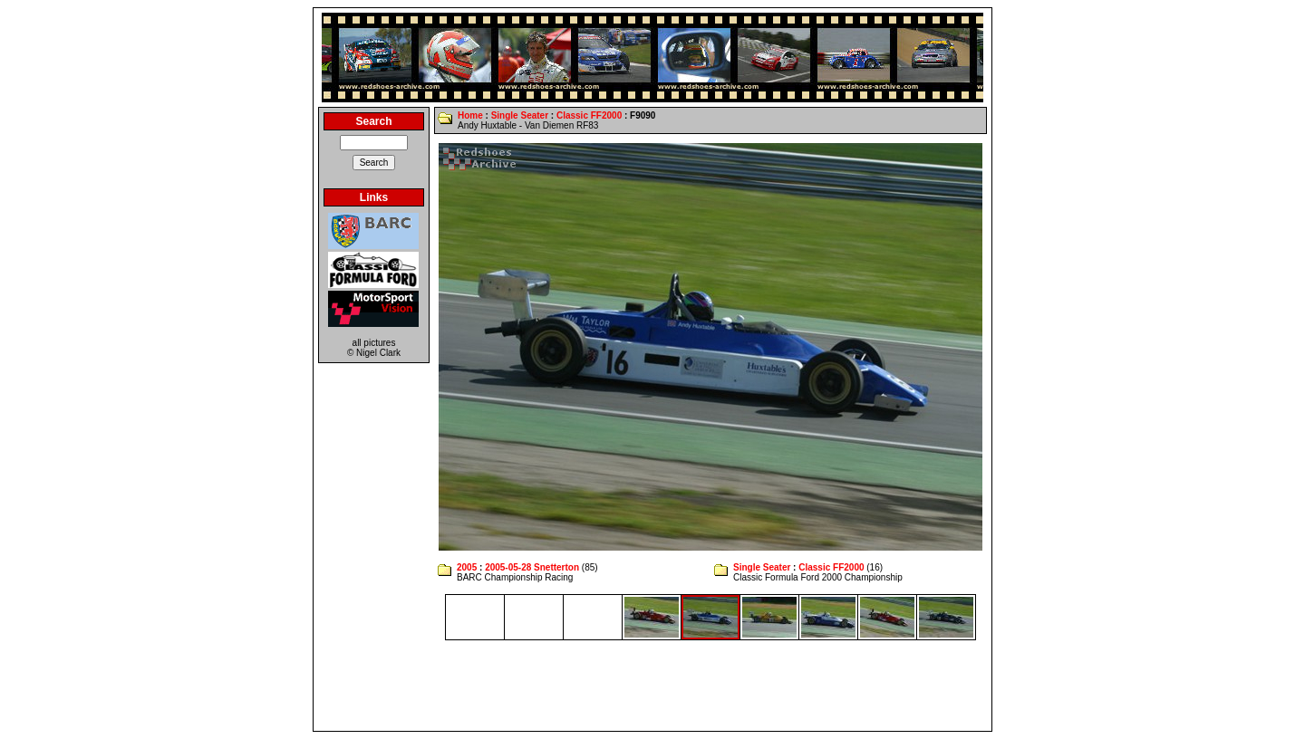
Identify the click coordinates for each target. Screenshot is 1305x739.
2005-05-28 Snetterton (532, 567)
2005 (467, 567)
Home (470, 115)
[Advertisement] (652, 685)
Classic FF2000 (589, 115)
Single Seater (519, 115)
